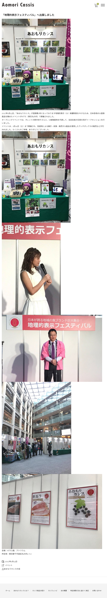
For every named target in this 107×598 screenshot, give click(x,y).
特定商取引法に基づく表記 (79, 591)
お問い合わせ (96, 591)
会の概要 (64, 591)
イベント (8, 565)
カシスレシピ (52, 591)
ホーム (8, 591)
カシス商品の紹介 (38, 591)
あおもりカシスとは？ (21, 591)
